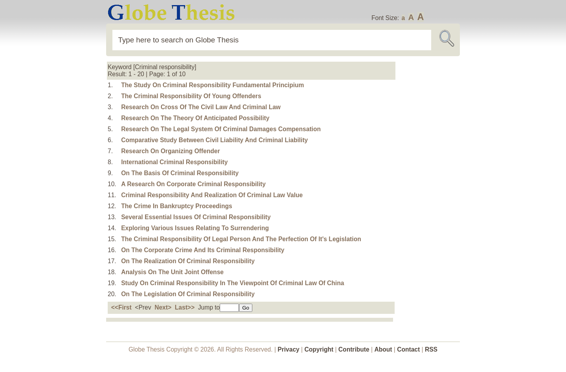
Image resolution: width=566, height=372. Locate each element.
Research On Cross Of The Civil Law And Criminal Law (201, 107)
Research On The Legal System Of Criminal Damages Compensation (221, 129)
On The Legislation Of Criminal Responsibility (188, 294)
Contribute (353, 349)
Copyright (319, 349)
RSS (431, 349)
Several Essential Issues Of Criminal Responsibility (195, 217)
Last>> (185, 307)
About (383, 349)
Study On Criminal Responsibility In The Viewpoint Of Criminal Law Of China (232, 283)
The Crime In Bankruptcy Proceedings (176, 206)
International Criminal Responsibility (174, 162)
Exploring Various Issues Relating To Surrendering (195, 228)
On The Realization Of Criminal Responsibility (188, 261)
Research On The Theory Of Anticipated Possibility (195, 118)
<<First (121, 307)
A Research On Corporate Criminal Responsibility (193, 184)
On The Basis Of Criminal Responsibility (180, 173)
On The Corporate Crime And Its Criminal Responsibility (202, 250)
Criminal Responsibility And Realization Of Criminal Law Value (212, 195)
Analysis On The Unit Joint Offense (172, 272)
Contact (409, 349)
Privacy (288, 349)
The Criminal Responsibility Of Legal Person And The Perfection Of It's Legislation (241, 239)
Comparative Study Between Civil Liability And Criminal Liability (214, 140)
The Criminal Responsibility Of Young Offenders (191, 96)
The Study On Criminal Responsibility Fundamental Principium (212, 85)
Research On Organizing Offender (170, 151)
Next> (162, 307)
